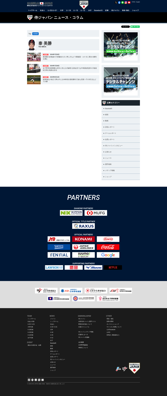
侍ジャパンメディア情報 (85, 332)
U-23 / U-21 (31, 324)
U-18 (51, 332)
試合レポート (54, 351)
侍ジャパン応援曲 (83, 337)
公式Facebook (111, 329)
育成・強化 (110, 319)
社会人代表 (31, 321)
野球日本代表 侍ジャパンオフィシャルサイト (40, 4)
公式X (108, 332)
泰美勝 (35, 34)
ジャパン (53, 319)
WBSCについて (83, 347)
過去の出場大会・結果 (34, 345)
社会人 (52, 324)
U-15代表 (30, 332)
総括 (51, 346)
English (138, 2)
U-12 (51, 338)
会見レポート (54, 356)
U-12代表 (30, 335)
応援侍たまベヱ (83, 334)
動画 (51, 348)
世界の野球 (110, 321)
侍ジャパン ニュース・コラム (58, 17)
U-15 (51, 335)
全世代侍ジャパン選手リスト (87, 321)
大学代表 (30, 327)
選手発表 (53, 367)
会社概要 (81, 342)
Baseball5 (53, 343)
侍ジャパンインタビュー (57, 359)
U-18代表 (30, 329)
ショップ (53, 370)
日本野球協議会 (83, 345)
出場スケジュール (83, 327)
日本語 (133, 1)
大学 (51, 329)
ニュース (53, 365)
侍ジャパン (81, 319)
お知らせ (53, 362)
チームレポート (55, 354)
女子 (51, 340)
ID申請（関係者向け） (113, 335)
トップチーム (32, 319)
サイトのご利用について (114, 327)
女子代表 (30, 338)
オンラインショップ (113, 324)
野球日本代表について (85, 324)
